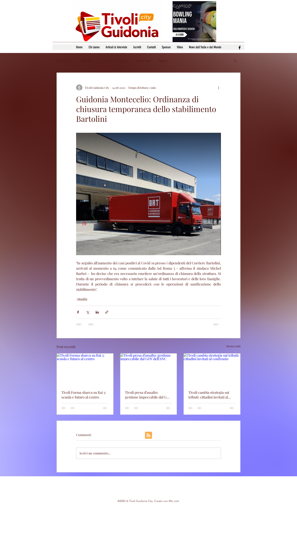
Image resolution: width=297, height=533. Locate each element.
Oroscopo (143, 60)
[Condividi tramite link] (107, 312)
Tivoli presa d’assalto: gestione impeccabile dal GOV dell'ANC (148, 394)
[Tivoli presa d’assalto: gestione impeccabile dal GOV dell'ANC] (148, 369)
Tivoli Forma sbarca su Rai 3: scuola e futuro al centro (83, 394)
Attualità (87, 60)
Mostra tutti (233, 346)
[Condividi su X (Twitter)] (87, 312)
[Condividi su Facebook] (78, 312)
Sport (162, 60)
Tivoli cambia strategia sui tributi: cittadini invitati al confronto (208, 394)
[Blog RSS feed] (148, 435)
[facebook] (239, 47)
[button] (235, 60)
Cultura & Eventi (114, 60)
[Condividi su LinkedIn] (97, 312)
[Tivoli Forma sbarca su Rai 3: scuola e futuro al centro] (85, 369)
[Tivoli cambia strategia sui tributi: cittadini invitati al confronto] (212, 369)
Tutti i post (65, 60)
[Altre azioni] (218, 87)
